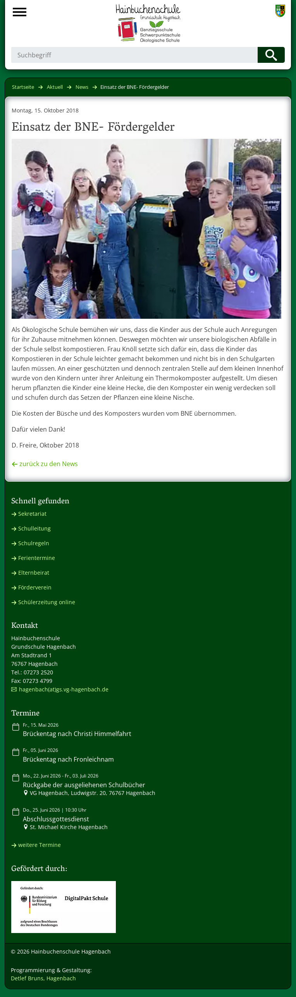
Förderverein (35, 587)
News (82, 86)
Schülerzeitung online (46, 602)
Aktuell (55, 86)
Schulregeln (33, 543)
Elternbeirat (33, 572)
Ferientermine (36, 558)
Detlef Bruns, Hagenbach (43, 978)
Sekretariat (32, 513)
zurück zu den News (48, 464)
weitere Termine (39, 844)
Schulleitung (34, 528)
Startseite (23, 86)
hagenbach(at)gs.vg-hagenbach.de (63, 689)
